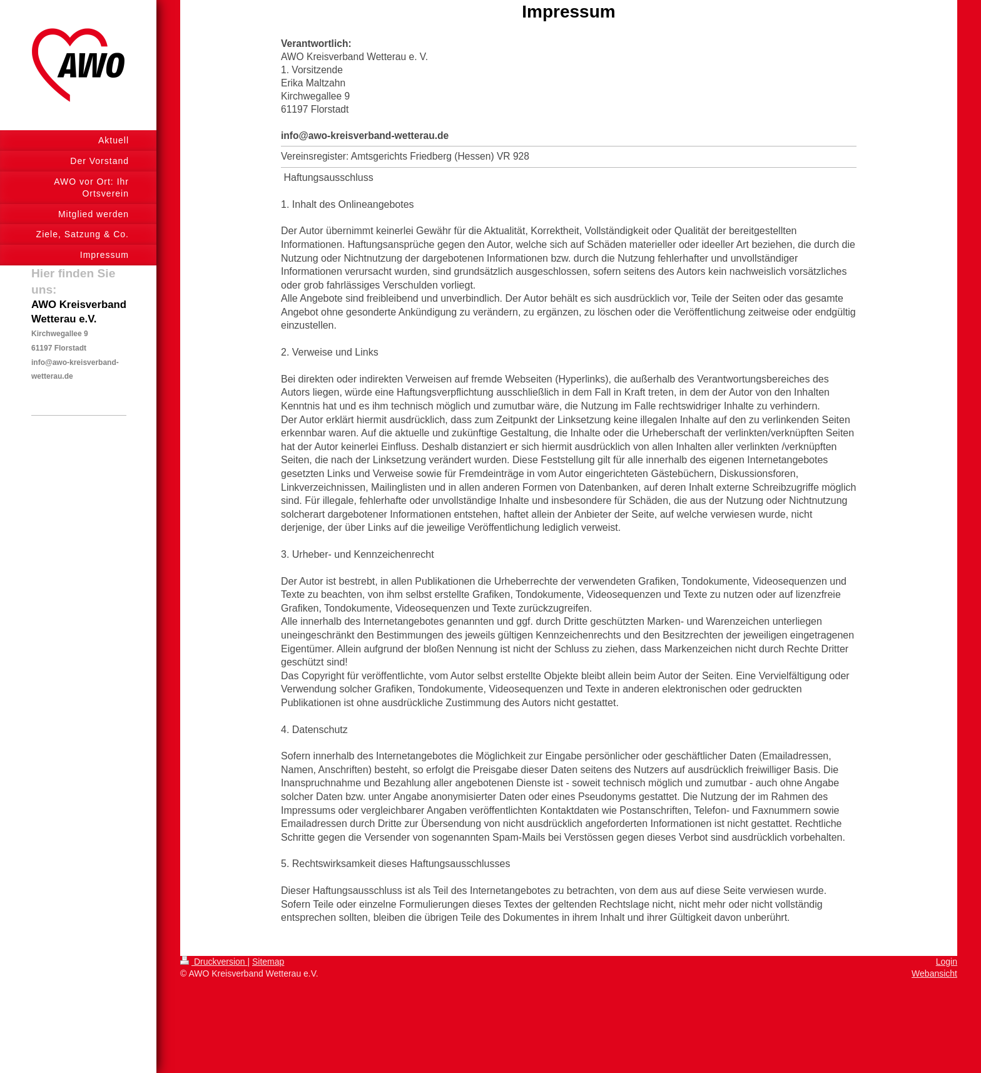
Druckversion (213, 962)
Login (946, 962)
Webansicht (934, 973)
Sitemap (268, 962)
